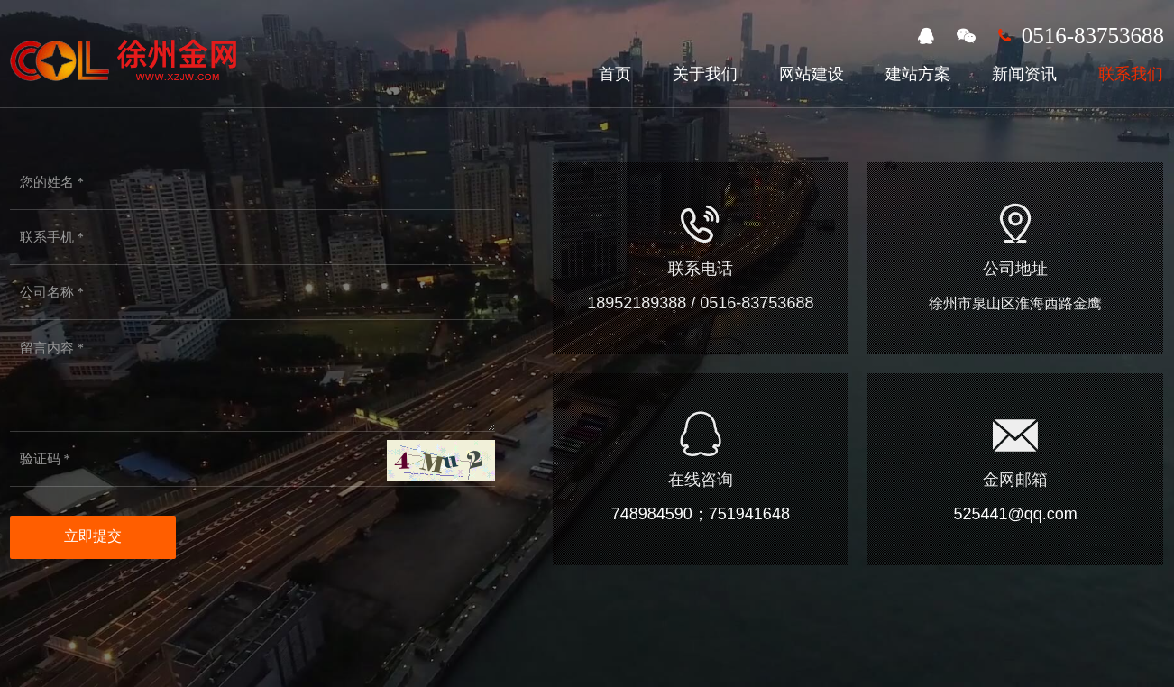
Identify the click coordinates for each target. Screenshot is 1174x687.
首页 (615, 74)
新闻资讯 (1024, 74)
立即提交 (93, 536)
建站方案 (917, 74)
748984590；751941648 (700, 514)
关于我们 (705, 74)
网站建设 (811, 74)
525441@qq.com (1015, 514)
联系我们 (1130, 74)
